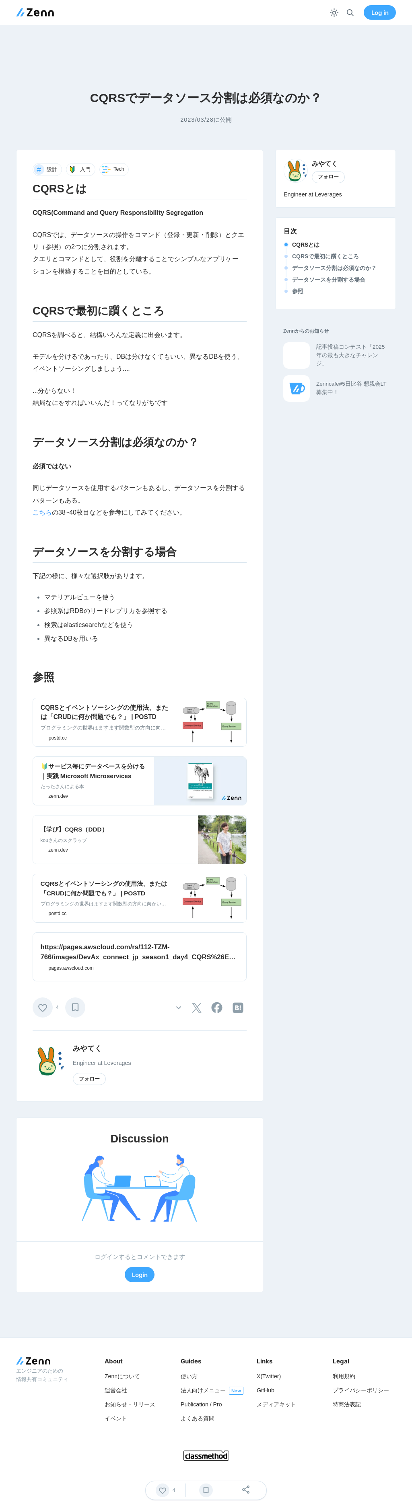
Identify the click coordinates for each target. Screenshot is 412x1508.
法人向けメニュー (203, 1390)
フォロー (89, 1079)
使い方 (189, 1376)
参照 (297, 291)
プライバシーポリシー (361, 1390)
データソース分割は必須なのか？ (334, 268)
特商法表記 (347, 1404)
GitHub (265, 1390)
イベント (116, 1418)
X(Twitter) (269, 1376)
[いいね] (43, 1007)
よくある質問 (197, 1418)
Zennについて (122, 1376)
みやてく (87, 1048)
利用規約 (344, 1376)
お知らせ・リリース (130, 1404)
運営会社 (116, 1390)
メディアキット (276, 1404)
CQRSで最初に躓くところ (325, 256)
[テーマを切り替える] (334, 13)
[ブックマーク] (75, 1007)
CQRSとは (305, 244)
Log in (380, 12)
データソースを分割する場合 (328, 279)
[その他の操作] (178, 1008)
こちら (42, 512)
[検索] (350, 12)
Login (140, 1275)
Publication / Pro (201, 1404)
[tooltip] (197, 1008)
